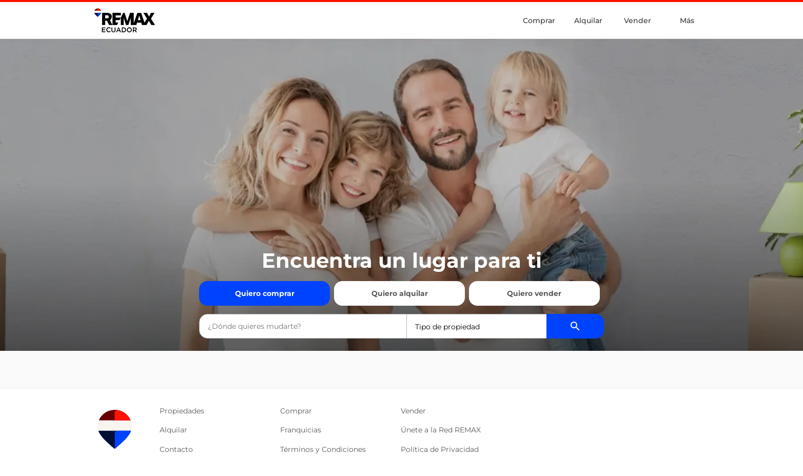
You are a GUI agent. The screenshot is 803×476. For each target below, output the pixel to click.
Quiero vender (534, 293)
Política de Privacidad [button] (440, 449)
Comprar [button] (296, 410)
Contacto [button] (176, 449)
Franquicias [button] (300, 429)
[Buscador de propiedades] (575, 326)
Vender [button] (413, 410)
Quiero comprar (265, 293)
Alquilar (588, 20)
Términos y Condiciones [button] (323, 449)
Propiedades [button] (182, 410)
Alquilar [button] (173, 429)
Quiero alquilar (399, 293)
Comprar (539, 20)
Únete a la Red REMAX (441, 429)
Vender (637, 20)
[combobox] (303, 326)
